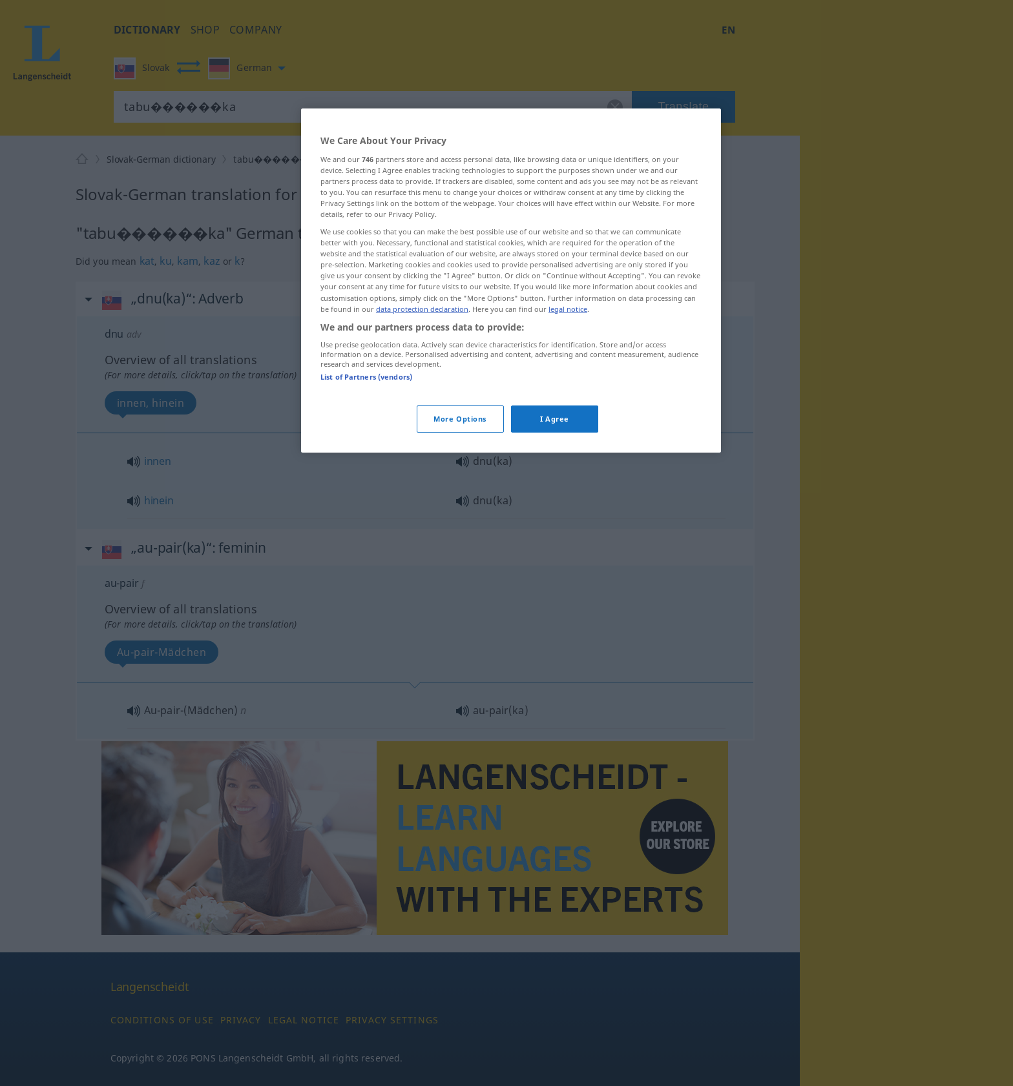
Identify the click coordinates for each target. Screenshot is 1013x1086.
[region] (511, 280)
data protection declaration (422, 309)
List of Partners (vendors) (366, 377)
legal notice (567, 309)
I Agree (554, 419)
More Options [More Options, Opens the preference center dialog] (459, 419)
